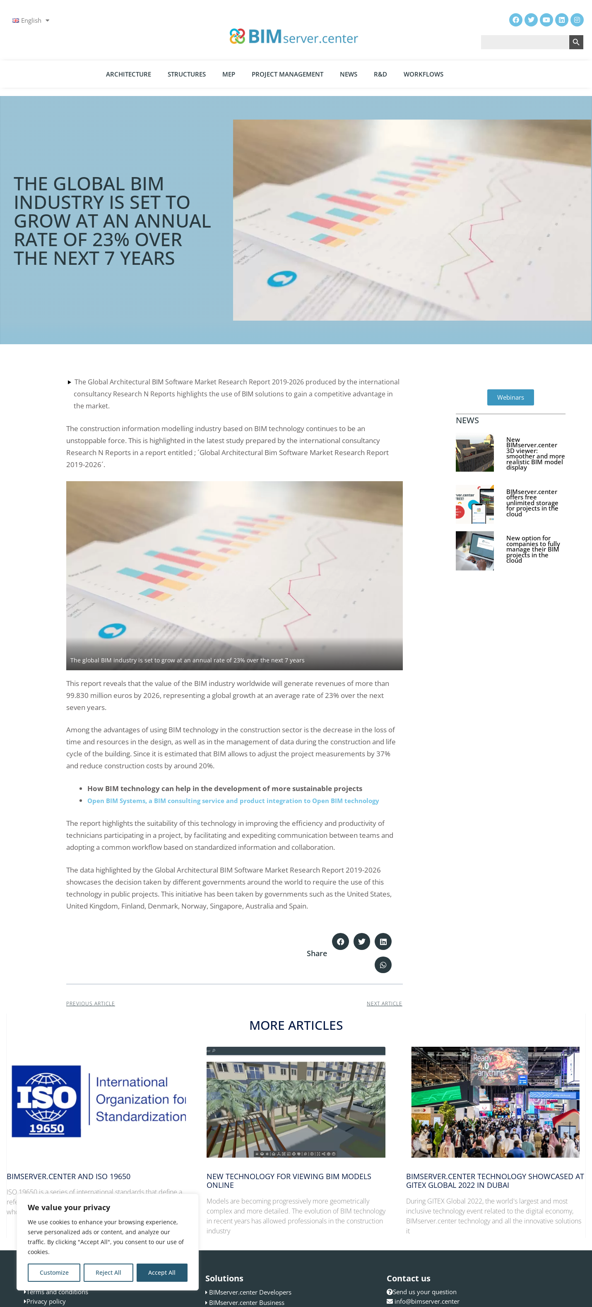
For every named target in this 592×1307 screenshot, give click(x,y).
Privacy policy (46, 1301)
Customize (54, 1272)
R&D (380, 74)
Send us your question (422, 1292)
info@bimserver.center (427, 1301)
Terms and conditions (57, 1292)
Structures (187, 74)
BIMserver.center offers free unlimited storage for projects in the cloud (532, 502)
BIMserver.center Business (246, 1302)
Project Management (287, 74)
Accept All (162, 1272)
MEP (228, 74)
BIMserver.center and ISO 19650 (68, 1176)
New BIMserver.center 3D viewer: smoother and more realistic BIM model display (535, 453)
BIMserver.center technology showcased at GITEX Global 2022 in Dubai (495, 1180)
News (348, 74)
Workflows (423, 74)
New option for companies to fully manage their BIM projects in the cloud (533, 549)
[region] (108, 1242)
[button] (340, 941)
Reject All (108, 1272)
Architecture (128, 74)
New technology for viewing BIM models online (289, 1180)
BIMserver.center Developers (250, 1292)
